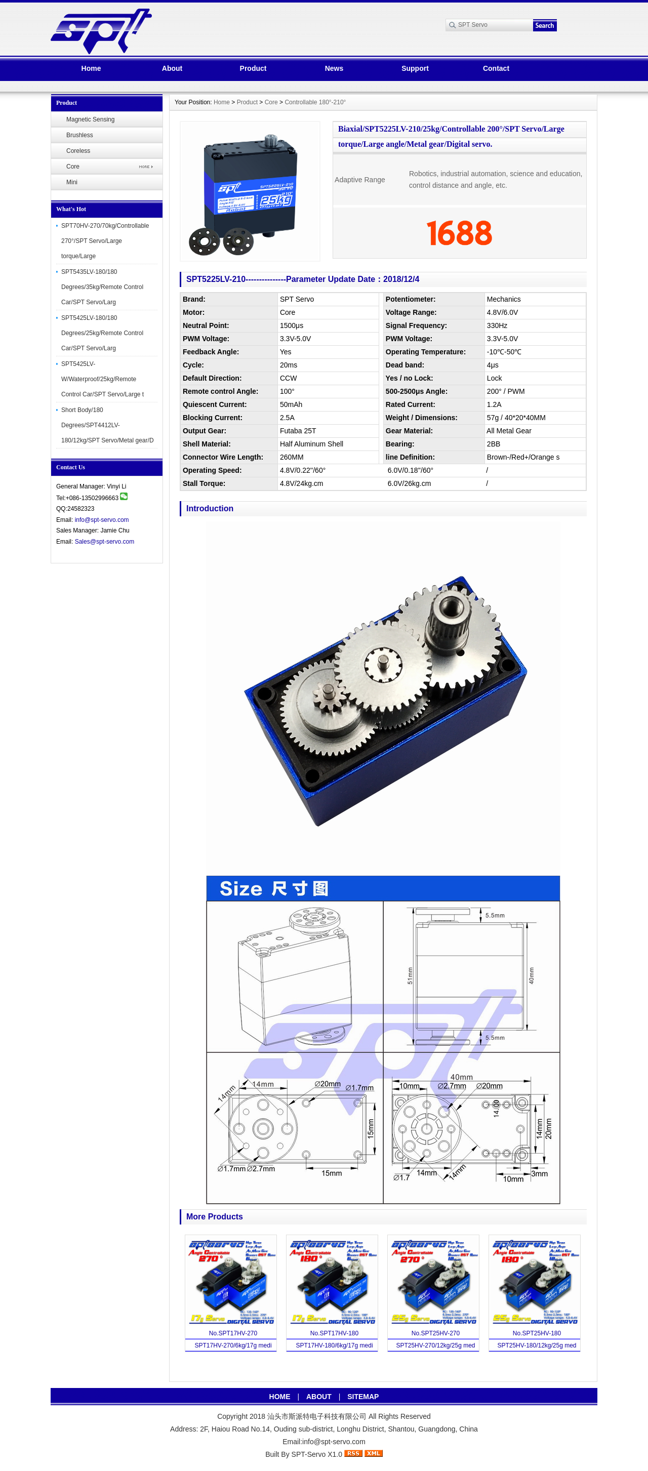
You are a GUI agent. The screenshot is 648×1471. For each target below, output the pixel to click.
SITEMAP (363, 1397)
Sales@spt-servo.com (105, 541)
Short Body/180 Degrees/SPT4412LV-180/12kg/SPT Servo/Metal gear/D (107, 425)
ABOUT (319, 1397)
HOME (280, 1397)
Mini (71, 182)
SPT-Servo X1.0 (317, 1454)
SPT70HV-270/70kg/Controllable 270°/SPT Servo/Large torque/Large (105, 241)
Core (72, 166)
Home (91, 68)
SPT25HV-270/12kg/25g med (435, 1345)
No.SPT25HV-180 (537, 1333)
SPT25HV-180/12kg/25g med (536, 1345)
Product (253, 68)
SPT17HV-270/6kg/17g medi (232, 1345)
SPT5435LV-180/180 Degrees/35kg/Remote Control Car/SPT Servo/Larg (102, 287)
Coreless (78, 150)
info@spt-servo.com (102, 519)
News (334, 68)
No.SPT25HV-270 (436, 1333)
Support (415, 68)
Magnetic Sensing (90, 119)
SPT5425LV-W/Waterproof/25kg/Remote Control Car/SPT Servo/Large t (102, 379)
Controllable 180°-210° (315, 102)
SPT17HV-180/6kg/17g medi (334, 1345)
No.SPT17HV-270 (233, 1333)
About (172, 68)
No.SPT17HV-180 (334, 1333)
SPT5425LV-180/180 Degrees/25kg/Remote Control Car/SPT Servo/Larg (102, 333)
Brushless (79, 135)
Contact (496, 68)
